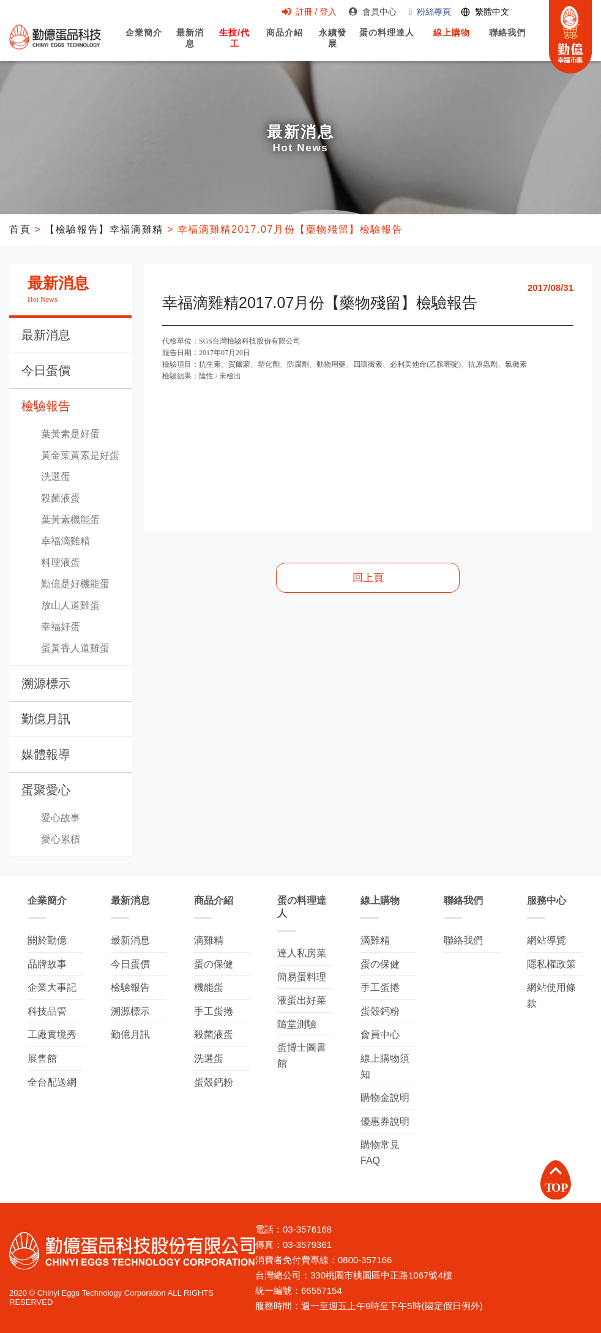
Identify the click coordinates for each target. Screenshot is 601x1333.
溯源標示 (45, 683)
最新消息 (190, 45)
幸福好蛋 (60, 626)
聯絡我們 (507, 43)
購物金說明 (384, 1097)
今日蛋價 (45, 370)
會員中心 (372, 12)
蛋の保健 (213, 964)
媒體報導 (45, 754)
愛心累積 (60, 839)
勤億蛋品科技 (55, 37)
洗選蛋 (55, 476)
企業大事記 (52, 987)
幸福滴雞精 (65, 541)
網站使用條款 (551, 995)
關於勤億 (47, 940)
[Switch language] (484, 12)
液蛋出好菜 (301, 1000)
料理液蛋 (60, 562)
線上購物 (451, 43)
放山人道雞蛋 (70, 605)
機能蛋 (208, 987)
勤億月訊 (45, 719)
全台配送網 (52, 1082)
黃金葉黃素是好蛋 (80, 455)
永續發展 (332, 45)
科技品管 (47, 1011)
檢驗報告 (45, 406)
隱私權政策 (551, 964)
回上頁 (368, 578)
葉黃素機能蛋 (70, 519)
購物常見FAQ (380, 1153)
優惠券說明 (384, 1121)
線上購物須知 (384, 1066)
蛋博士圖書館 (301, 1055)
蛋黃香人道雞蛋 (75, 648)
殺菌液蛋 (60, 498)
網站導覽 (546, 940)
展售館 (42, 1058)
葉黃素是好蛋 (70, 434)
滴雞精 (208, 940)
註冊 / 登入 (308, 12)
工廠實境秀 (52, 1034)
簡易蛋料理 (301, 977)
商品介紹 (284, 43)
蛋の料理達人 (386, 43)
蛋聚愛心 (45, 790)
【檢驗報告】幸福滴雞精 (104, 229)
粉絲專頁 (429, 12)
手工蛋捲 (213, 1011)
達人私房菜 (301, 953)
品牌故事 (47, 964)
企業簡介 (144, 43)
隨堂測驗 (296, 1024)
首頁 (20, 229)
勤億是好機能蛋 (75, 584)
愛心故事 (60, 818)
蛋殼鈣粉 (213, 1082)
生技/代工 (235, 45)
